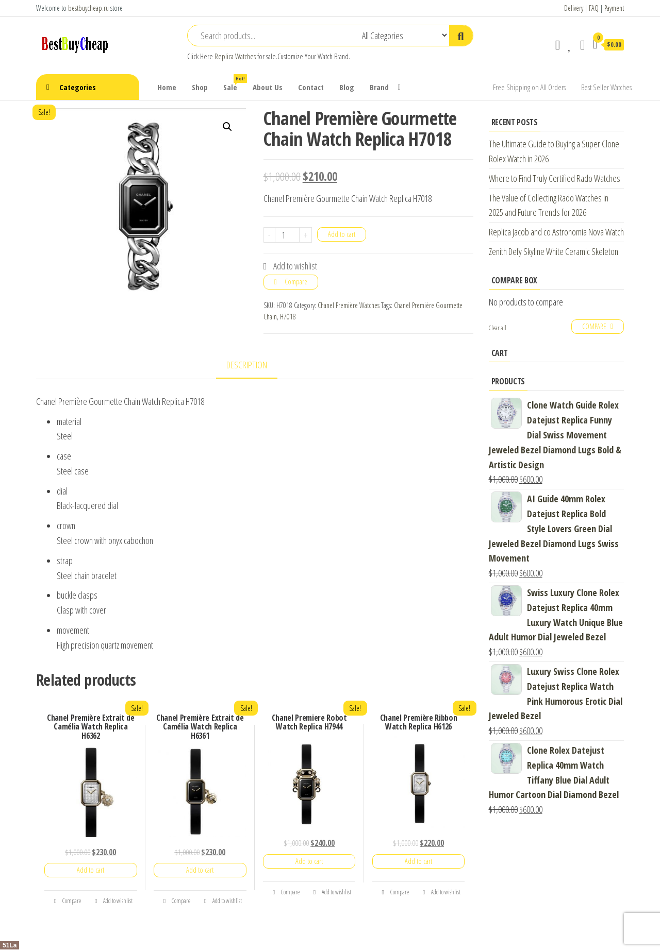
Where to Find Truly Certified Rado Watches (554, 178)
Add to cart (341, 234)
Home (166, 87)
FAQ (594, 8)
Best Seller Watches (606, 87)
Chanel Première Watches (349, 305)
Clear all (497, 328)
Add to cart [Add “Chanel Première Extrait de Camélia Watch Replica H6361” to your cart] (199, 870)
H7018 (288, 316)
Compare (296, 281)
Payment (614, 8)
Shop (200, 87)
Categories (77, 87)
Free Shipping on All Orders (529, 87)
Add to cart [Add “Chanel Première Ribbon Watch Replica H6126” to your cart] (418, 861)
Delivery (573, 8)
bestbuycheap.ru (88, 8)
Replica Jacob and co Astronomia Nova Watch (556, 232)
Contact (311, 87)
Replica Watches (235, 56)
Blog (346, 87)
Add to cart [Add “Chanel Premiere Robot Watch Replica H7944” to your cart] (309, 861)
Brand (379, 87)
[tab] (254, 365)
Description (246, 365)
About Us (268, 87)
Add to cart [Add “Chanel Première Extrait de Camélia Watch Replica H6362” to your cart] (90, 870)
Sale (234, 83)
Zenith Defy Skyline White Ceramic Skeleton (553, 251)
